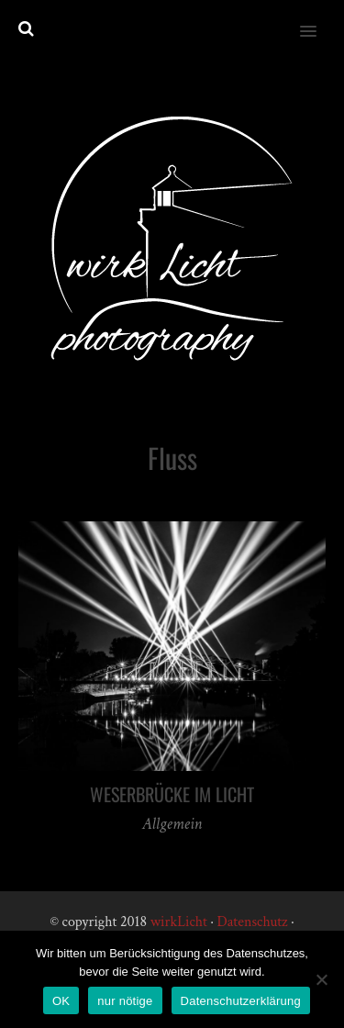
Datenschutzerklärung (241, 1001)
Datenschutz (251, 922)
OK (61, 1001)
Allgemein (172, 823)
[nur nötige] (321, 979)
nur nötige (124, 1001)
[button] (319, 19)
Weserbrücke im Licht (172, 794)
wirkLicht (178, 922)
